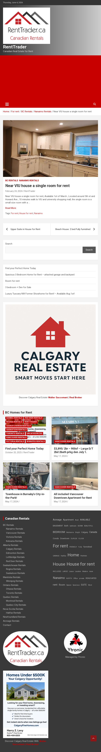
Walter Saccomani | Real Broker (65, 397)
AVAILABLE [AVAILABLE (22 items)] (85, 520)
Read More (10, 208)
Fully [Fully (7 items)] (80, 547)
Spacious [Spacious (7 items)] (76, 585)
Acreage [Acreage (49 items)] (57, 519)
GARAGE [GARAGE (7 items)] (56, 556)
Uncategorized (34, 433)
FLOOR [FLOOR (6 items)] (81, 539)
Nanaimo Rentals (29, 180)
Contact (7, 625)
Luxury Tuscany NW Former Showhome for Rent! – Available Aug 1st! (40, 293)
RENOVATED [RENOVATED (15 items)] (91, 578)
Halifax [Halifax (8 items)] (63, 556)
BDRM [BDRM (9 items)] (80, 526)
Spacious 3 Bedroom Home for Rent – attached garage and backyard (39, 274)
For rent (14, 213)
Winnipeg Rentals (36, 441)
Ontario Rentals (10, 585)
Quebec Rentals (14, 418)
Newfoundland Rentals (14, 617)
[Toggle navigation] (7, 104)
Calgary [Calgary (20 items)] (84, 532)
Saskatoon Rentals (16, 430)
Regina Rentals (14, 422)
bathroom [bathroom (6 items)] (73, 526)
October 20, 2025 (13, 452)
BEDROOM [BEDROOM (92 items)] (59, 532)
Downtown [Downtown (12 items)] (64, 538)
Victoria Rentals (15, 441)
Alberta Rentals (10, 545)
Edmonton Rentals (15, 553)
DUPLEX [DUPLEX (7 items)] (74, 539)
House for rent (26, 213)
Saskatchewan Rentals (18, 426)
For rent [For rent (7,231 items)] (60, 545)
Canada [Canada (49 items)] (93, 532)
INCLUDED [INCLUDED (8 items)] (57, 571)
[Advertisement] (50, 78)
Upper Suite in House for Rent (25, 229)
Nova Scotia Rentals (13, 609)
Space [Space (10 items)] (68, 585)
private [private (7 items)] (81, 578)
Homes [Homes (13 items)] (83, 556)
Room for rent (12, 281)
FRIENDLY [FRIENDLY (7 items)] (73, 547)
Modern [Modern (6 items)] (85, 571)
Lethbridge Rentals (15, 557)
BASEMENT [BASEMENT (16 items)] (58, 526)
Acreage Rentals (11, 621)
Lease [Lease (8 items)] (71, 571)
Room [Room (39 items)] (62, 584)
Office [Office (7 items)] (75, 578)
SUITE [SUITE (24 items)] (84, 585)
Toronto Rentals (15, 433)
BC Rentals (11, 180)
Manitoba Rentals (11, 577)
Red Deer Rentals (33, 418)
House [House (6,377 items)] (59, 564)
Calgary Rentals (14, 549)
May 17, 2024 (60, 456)
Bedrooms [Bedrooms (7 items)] (70, 532)
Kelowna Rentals (14, 541)
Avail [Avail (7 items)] (77, 520)
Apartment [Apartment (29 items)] (68, 520)
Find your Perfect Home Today (20, 268)
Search (8, 243)
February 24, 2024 (13, 191)
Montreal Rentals (14, 600)
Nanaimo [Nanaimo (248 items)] (59, 578)
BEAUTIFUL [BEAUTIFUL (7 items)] (88, 526)
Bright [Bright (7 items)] (77, 532)
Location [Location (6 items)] (78, 571)
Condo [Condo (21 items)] (56, 538)
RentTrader (15, 46)
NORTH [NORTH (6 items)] (69, 578)
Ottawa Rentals (13, 589)
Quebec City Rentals (16, 605)
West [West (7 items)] (90, 585)
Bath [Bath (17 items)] (66, 526)
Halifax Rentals (13, 612)
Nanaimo (38, 213)
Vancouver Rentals (16, 437)
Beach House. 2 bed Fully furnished (72, 229)
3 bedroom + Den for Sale (18, 287)
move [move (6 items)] (91, 571)
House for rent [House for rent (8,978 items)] (81, 564)
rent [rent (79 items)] (55, 584)
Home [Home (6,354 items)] (73, 554)
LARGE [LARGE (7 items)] (65, 571)
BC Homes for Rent (18, 412)
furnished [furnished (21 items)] (87, 546)
